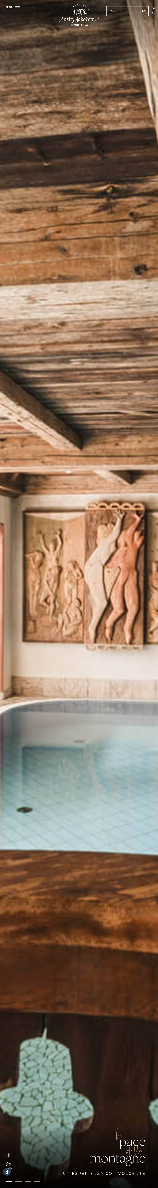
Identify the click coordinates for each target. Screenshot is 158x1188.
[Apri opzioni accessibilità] (7, 1172)
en (154, 13)
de (154, 8)
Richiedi (116, 11)
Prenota (138, 11)
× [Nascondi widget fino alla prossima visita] (10, 1168)
